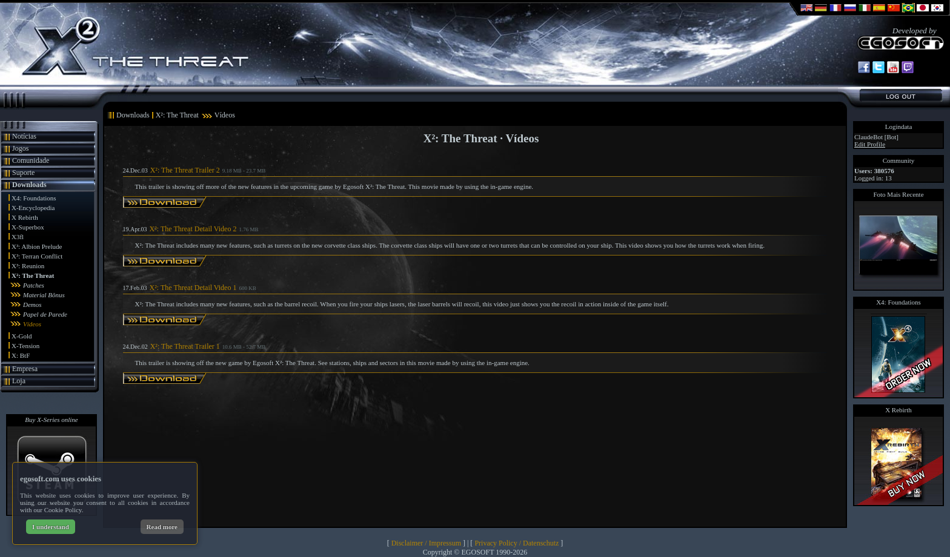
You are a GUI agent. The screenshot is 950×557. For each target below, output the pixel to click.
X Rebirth (25, 217)
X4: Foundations (34, 198)
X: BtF (21, 355)
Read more (162, 526)
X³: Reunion (28, 265)
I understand (50, 526)
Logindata (898, 126)
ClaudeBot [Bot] (876, 136)
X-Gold (22, 336)
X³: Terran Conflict (37, 256)
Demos (32, 304)
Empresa (25, 368)
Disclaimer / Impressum (426, 543)
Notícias (24, 136)
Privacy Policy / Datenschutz (516, 543)
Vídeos (32, 324)
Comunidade (30, 160)
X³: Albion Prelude (37, 246)
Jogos (20, 148)
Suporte (23, 172)
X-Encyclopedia (33, 207)
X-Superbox (28, 227)
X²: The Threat (33, 275)
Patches (33, 285)
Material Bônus (44, 294)
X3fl (18, 236)
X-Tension (25, 345)
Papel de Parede (45, 314)
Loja (18, 381)
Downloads (29, 184)
